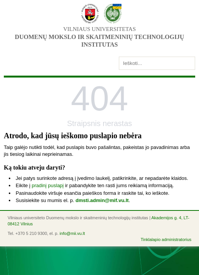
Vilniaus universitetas (99, 29)
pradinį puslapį (48, 185)
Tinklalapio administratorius (166, 239)
